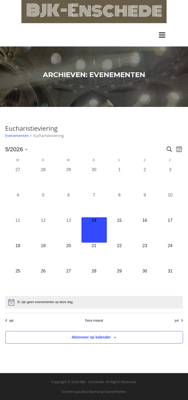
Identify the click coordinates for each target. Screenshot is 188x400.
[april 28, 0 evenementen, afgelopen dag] (43, 179)
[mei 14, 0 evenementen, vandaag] (94, 230)
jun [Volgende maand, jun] (179, 320)
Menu (162, 35)
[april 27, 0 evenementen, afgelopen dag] (18, 179)
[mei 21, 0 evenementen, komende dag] (94, 255)
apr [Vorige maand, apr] (9, 320)
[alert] (94, 302)
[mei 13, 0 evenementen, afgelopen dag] (68, 230)
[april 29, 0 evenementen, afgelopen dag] (68, 179)
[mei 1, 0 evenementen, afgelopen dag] (119, 179)
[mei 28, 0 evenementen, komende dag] (94, 280)
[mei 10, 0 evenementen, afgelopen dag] (170, 204)
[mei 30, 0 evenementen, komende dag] (145, 280)
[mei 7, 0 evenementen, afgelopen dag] (94, 204)
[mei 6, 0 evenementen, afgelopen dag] (68, 204)
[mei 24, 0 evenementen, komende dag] (170, 255)
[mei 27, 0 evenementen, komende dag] (68, 280)
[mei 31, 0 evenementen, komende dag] (170, 280)
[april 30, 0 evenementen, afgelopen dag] (94, 179)
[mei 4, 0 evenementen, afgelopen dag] (18, 204)
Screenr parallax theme (80, 391)
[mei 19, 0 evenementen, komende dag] (43, 255)
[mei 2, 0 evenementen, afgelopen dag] (145, 179)
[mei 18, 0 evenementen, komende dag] (18, 255)
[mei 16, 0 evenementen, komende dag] (145, 230)
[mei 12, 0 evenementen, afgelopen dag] (43, 230)
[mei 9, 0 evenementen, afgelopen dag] (145, 204)
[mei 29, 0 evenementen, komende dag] (119, 280)
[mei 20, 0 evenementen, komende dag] (68, 255)
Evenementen (17, 135)
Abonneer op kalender (91, 337)
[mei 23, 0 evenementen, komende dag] (145, 255)
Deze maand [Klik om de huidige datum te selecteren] (94, 320)
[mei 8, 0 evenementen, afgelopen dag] (119, 204)
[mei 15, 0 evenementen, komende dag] (119, 230)
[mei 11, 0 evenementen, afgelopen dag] (18, 230)
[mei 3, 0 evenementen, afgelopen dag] (170, 179)
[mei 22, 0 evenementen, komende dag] (119, 255)
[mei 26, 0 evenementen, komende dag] (43, 280)
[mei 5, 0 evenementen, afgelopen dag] (43, 204)
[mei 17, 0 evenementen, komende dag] (170, 230)
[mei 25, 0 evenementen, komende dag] (18, 280)
